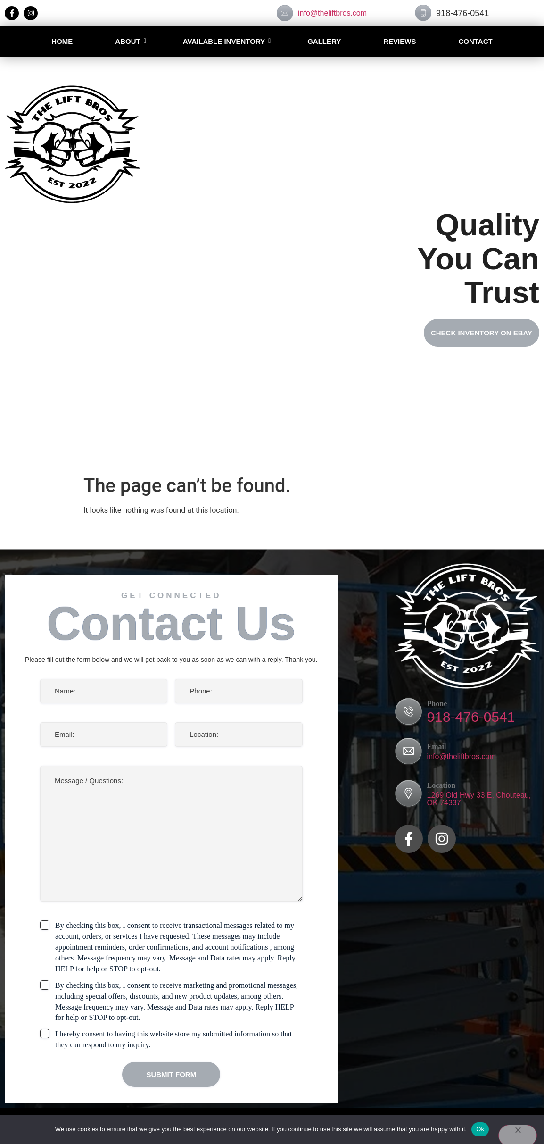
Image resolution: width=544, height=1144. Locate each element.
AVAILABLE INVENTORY (224, 41)
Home (62, 41)
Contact (475, 41)
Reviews (399, 41)
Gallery (324, 41)
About (127, 41)
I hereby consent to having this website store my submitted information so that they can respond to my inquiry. (173, 1039)
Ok (480, 1129)
